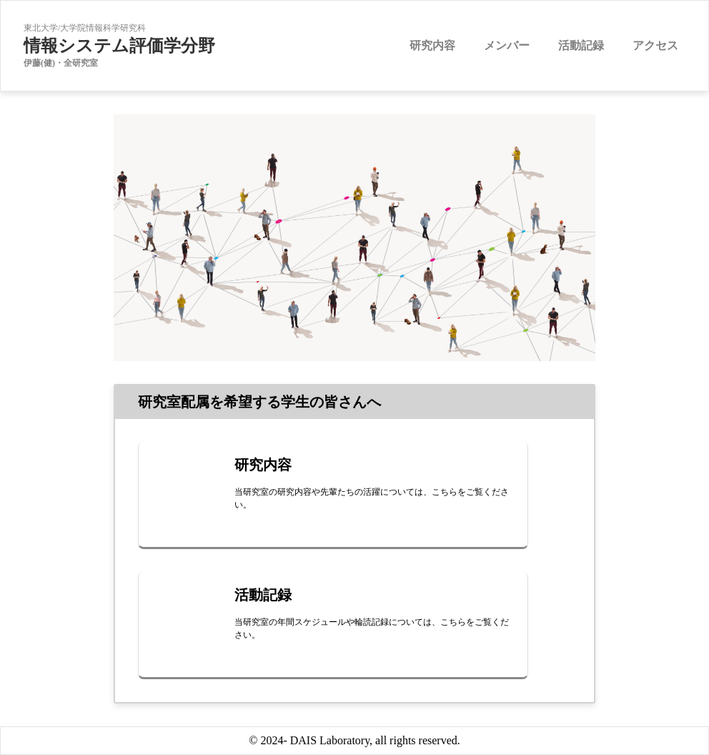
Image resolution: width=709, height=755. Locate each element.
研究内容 (432, 45)
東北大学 (41, 28)
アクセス (655, 45)
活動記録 (581, 45)
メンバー (507, 45)
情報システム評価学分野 (119, 45)
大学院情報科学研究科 (103, 28)
